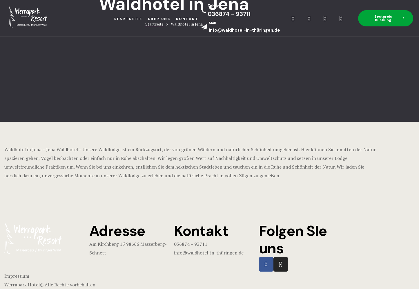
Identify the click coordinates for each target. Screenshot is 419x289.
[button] (385, 18)
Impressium (16, 276)
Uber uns (159, 19)
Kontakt (187, 19)
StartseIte (128, 19)
